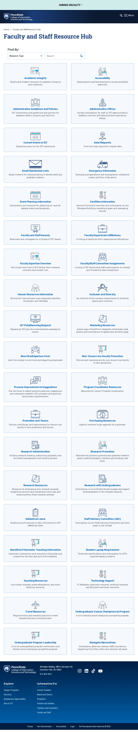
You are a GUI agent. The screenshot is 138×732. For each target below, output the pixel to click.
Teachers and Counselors (47, 710)
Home (6, 29)
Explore (8, 685)
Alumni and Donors (44, 696)
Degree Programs (11, 692)
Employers (41, 701)
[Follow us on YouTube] (100, 674)
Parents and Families (45, 705)
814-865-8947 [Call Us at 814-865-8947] (46, 676)
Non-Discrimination (44, 729)
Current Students (44, 692)
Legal (72, 729)
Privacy (30, 729)
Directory (8, 696)
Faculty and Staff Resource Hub (27, 29)
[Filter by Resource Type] (25, 55)
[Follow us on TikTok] (94, 674)
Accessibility (61, 729)
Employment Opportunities (15, 701)
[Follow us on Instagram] (80, 674)
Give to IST (8, 705)
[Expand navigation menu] (121, 15)
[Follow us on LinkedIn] (87, 674)
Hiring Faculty (69, 5)
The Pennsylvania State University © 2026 (95, 729)
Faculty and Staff (44, 714)
